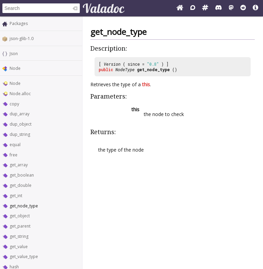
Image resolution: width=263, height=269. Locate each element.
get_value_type (24, 256)
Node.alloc (20, 94)
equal (15, 145)
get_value (19, 246)
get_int (16, 195)
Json (14, 53)
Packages (19, 23)
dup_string (20, 134)
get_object (20, 216)
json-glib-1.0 (22, 38)
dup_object (21, 124)
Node (15, 68)
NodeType (125, 69)
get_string (19, 236)
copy (14, 104)
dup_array (19, 114)
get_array (19, 165)
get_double (21, 185)
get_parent (20, 226)
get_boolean (22, 175)
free (13, 155)
